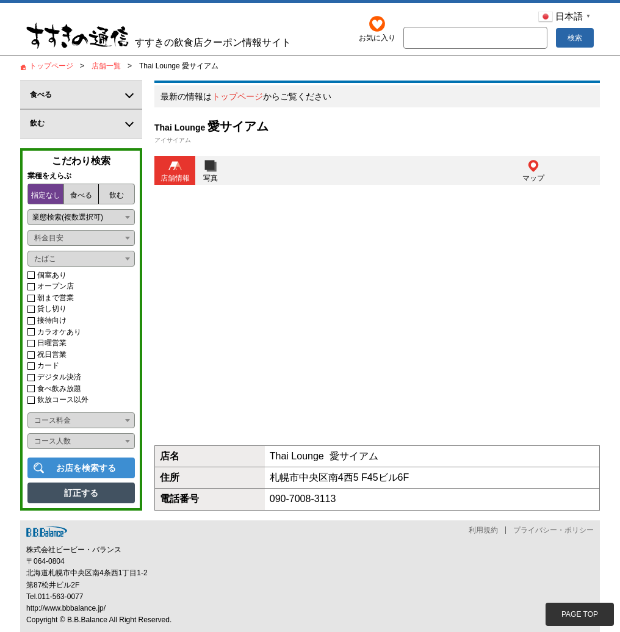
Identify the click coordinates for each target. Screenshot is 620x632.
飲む (116, 195)
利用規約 (483, 530)
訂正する (81, 493)
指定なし (45, 195)
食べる (81, 195)
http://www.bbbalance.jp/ (66, 608)
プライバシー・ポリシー (553, 530)
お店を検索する (86, 468)
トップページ (237, 97)
